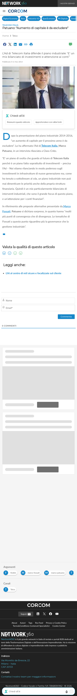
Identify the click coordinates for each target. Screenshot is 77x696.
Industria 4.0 (34, 18)
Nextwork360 (8, 639)
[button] (4, 11)
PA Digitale (63, 18)
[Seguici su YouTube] (57, 614)
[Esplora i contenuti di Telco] (10, 588)
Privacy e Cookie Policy (56, 623)
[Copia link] (26, 44)
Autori (23, 623)
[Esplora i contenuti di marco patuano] (55, 572)
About (14, 623)
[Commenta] (66, 316)
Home (5, 36)
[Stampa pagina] (31, 44)
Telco (23, 18)
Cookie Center (58, 626)
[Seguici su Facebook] (50, 614)
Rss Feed (39, 623)
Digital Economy (10, 18)
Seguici (26, 614)
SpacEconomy (49, 18)
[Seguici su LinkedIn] (38, 614)
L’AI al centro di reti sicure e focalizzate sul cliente (33, 273)
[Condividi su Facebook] (4, 44)
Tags (30, 623)
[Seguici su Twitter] (44, 614)
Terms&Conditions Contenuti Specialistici (31, 626)
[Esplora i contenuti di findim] (10, 572)
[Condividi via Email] (20, 44)
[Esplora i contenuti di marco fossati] (31, 572)
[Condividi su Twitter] (10, 44)
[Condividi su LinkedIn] (15, 44)
